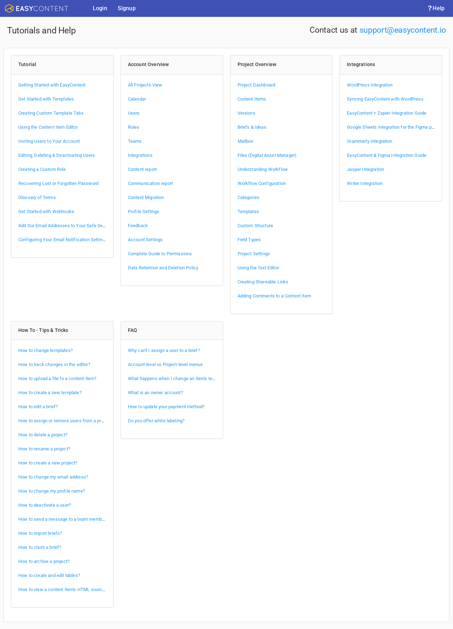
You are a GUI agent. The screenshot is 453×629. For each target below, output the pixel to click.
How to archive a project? (44, 561)
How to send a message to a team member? (63, 519)
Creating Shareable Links (263, 281)
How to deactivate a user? (44, 505)
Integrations (140, 155)
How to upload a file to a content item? (57, 378)
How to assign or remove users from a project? (65, 420)
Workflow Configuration (262, 183)
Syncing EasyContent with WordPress (385, 99)
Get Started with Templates (46, 99)
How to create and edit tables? (49, 575)
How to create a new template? (50, 392)
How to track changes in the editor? (54, 364)
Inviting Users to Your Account (49, 141)
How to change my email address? (53, 477)
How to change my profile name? (51, 491)
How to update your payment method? (166, 406)
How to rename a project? (44, 448)
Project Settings (254, 253)
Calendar (137, 99)
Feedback (138, 225)
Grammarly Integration (369, 141)
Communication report (150, 183)
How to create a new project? (48, 463)
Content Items (252, 99)
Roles (134, 127)
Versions (246, 113)
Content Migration (146, 197)
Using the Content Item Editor (48, 127)
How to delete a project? (42, 434)
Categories (249, 197)
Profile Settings (144, 211)
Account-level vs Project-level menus (165, 364)
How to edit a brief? (38, 406)
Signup (127, 8)
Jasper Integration (365, 169)
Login (100, 8)
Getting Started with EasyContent (51, 85)
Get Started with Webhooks (46, 211)
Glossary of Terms (37, 197)
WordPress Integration (370, 85)
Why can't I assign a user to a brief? (164, 350)
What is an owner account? (155, 392)
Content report (142, 169)
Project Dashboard (257, 85)
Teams (135, 141)
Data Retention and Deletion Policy (163, 267)
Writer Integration (364, 183)
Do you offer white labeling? (156, 420)
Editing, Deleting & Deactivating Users (56, 155)
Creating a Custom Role (42, 169)
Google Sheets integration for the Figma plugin (394, 127)
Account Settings (145, 239)
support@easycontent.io (403, 30)
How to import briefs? (40, 533)
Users (134, 113)
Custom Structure (255, 225)
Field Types (249, 239)
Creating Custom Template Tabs (51, 113)
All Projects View (145, 85)
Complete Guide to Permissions (160, 253)
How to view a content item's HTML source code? (68, 589)
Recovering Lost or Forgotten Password (58, 183)
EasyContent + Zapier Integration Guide (386, 113)
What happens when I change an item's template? (178, 378)
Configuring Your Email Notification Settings (63, 239)
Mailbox (245, 141)
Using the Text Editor (258, 267)
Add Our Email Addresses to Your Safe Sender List (69, 225)
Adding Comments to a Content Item (274, 296)
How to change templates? (45, 350)
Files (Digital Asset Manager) (267, 155)
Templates (248, 211)
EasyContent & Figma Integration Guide (386, 155)
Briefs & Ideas (252, 127)
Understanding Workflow (263, 169)
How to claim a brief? (39, 547)
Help (436, 8)
